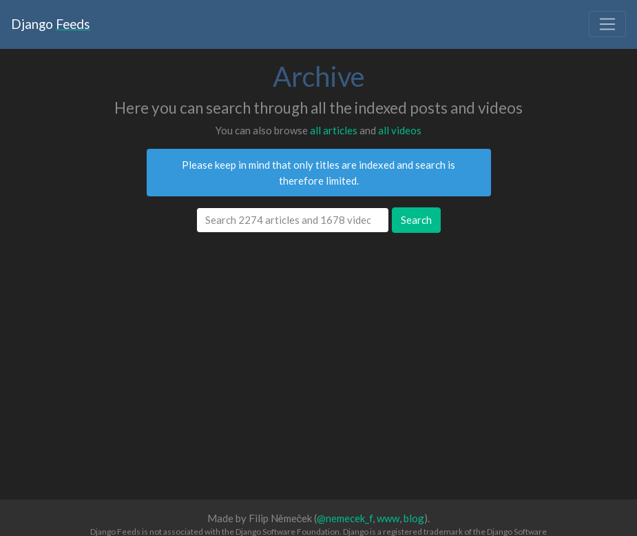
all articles (333, 130)
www (388, 518)
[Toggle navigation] (607, 24)
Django (50, 24)
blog (414, 518)
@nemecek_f (345, 518)
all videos (399, 130)
